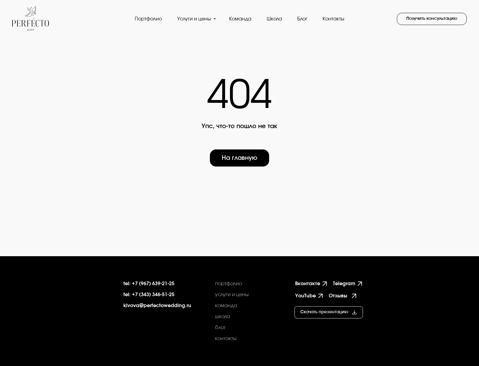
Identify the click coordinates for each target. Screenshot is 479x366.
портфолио (228, 283)
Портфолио (148, 18)
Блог (302, 18)
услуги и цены (232, 294)
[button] (432, 19)
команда (226, 305)
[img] (80, 293)
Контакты (333, 18)
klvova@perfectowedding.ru (157, 305)
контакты (225, 338)
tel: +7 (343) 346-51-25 (148, 294)
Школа (274, 18)
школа (222, 316)
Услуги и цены (194, 18)
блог (220, 327)
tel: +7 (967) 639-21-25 (148, 283)
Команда (240, 18)
